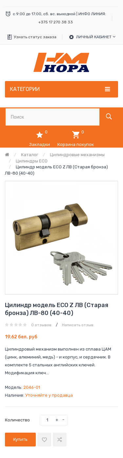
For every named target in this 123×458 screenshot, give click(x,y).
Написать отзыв (77, 325)
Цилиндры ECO (32, 160)
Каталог (29, 154)
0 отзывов (41, 325)
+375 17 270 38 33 (55, 22)
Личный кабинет (95, 36)
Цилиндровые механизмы (77, 154)
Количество (17, 419)
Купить (20, 439)
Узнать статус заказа (35, 37)
